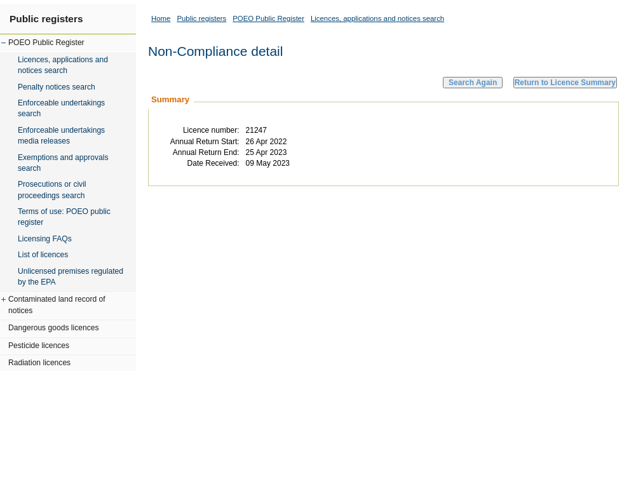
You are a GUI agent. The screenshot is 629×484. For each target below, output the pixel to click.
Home (160, 18)
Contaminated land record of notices (56, 304)
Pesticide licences (38, 345)
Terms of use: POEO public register (64, 217)
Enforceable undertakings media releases (61, 135)
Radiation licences (39, 362)
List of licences (43, 254)
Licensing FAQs (45, 238)
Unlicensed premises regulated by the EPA (70, 276)
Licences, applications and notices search (63, 65)
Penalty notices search (56, 87)
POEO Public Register (46, 42)
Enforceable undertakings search (61, 108)
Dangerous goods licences (53, 327)
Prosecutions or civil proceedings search (52, 189)
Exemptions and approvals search (63, 163)
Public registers (46, 18)
